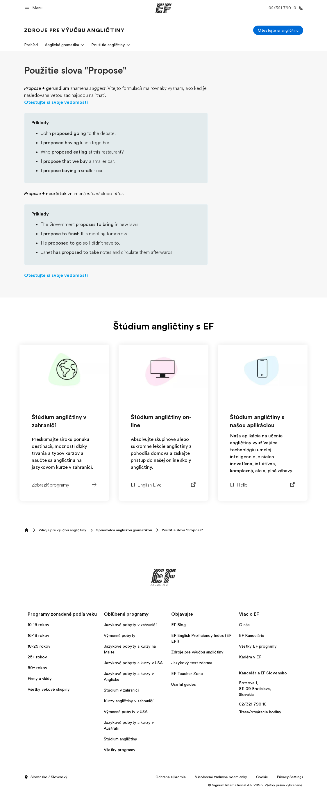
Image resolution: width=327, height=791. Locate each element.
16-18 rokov (38, 635)
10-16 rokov (38, 624)
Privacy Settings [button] (290, 777)
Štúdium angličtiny (120, 739)
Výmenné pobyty (119, 635)
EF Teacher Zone (187, 673)
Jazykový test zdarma (191, 662)
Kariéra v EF (250, 657)
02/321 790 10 (253, 704)
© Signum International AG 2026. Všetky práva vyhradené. (255, 785)
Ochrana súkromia (171, 777)
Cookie (262, 777)
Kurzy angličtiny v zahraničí (128, 701)
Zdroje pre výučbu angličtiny (197, 652)
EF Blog (178, 624)
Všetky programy (119, 749)
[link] (74, 30)
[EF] (163, 8)
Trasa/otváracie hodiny (260, 712)
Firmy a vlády (40, 678)
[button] (34, 8)
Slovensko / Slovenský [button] (45, 777)
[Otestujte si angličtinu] (278, 30)
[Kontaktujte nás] (284, 8)
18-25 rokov (39, 646)
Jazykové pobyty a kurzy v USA (133, 662)
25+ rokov (37, 657)
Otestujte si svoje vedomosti (56, 102)
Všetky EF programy (258, 646)
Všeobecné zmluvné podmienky (221, 777)
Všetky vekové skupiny (49, 689)
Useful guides (183, 684)
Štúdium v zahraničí (121, 690)
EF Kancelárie (251, 635)
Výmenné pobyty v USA (126, 711)
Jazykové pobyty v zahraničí (130, 624)
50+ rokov (37, 667)
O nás (244, 624)
